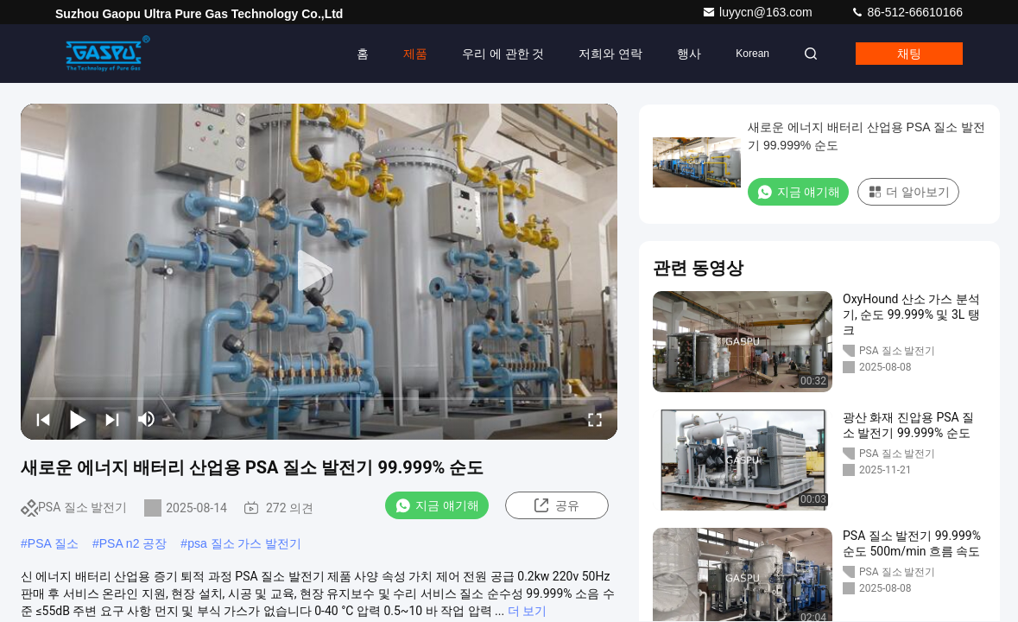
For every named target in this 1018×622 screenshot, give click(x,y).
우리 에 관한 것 (503, 53)
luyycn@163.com (758, 12)
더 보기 (527, 611)
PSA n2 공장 (133, 543)
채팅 (909, 53)
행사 (689, 53)
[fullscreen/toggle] (595, 419)
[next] (112, 419)
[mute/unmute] (147, 419)
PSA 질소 (53, 543)
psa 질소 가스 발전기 (244, 543)
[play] (319, 271)
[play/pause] (77, 419)
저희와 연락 (610, 53)
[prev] (43, 419)
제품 (415, 53)
